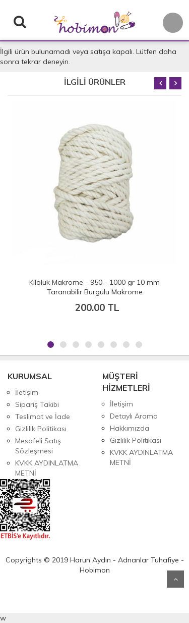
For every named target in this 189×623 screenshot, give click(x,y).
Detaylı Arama (134, 416)
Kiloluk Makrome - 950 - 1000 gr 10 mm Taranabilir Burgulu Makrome (94, 287)
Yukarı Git (175, 579)
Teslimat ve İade (42, 416)
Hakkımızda (129, 428)
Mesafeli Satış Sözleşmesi (38, 445)
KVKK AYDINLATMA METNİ (46, 468)
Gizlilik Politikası (41, 428)
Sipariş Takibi (37, 404)
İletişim (26, 392)
